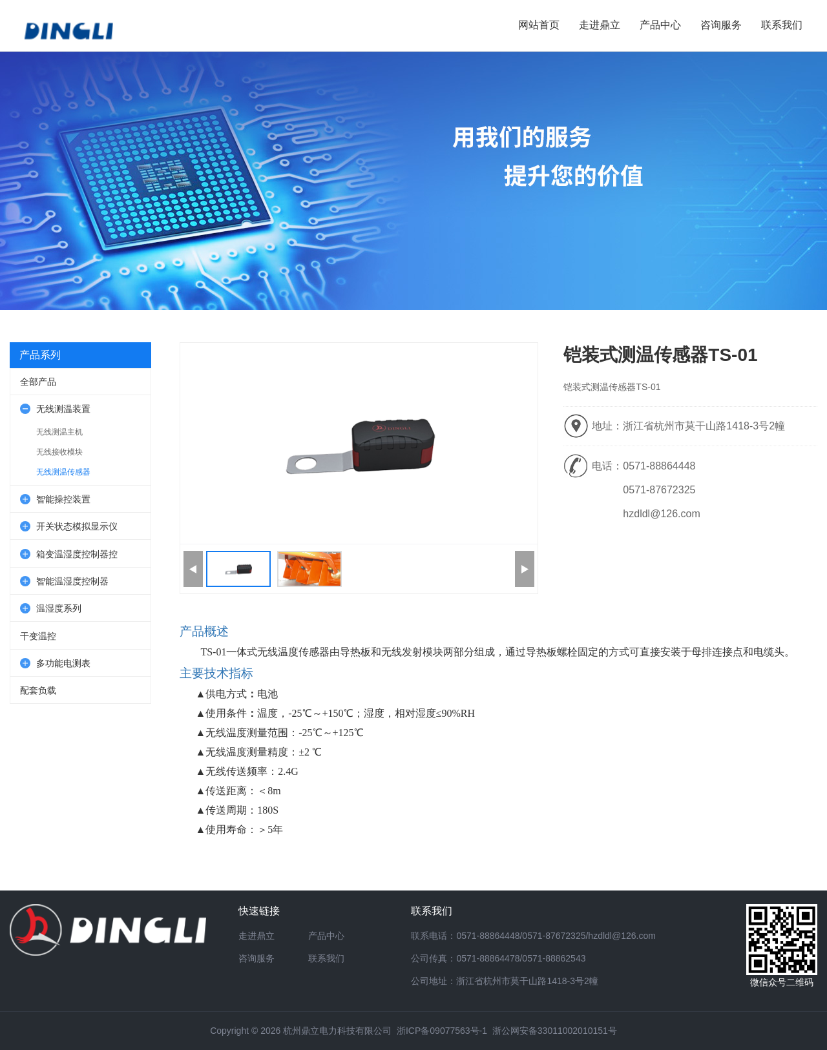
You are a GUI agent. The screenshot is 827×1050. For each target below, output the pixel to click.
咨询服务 (256, 958)
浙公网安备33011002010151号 (554, 1030)
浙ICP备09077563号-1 (442, 1030)
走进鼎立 (256, 936)
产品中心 (326, 936)
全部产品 (38, 381)
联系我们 (326, 958)
